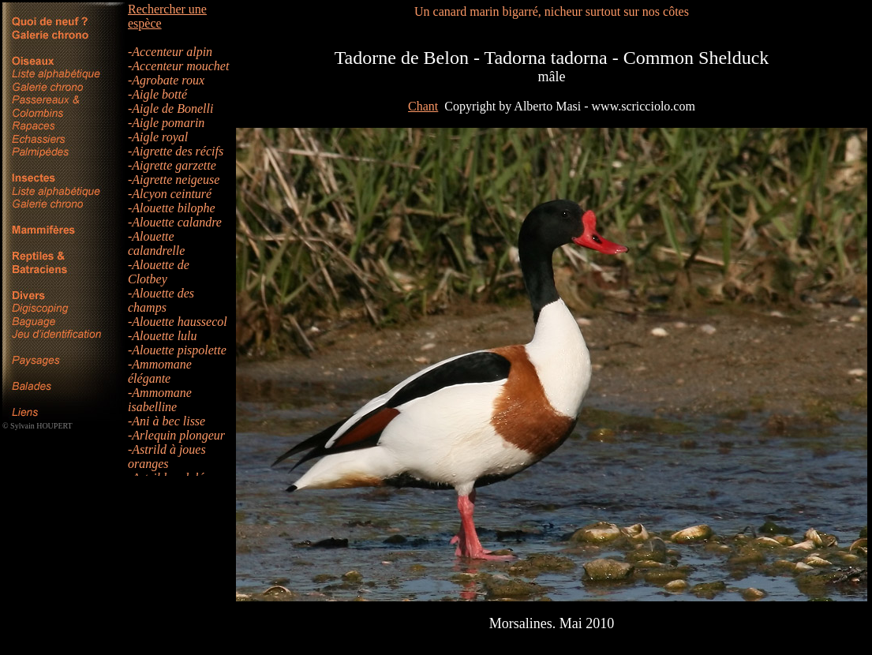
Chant (423, 106)
